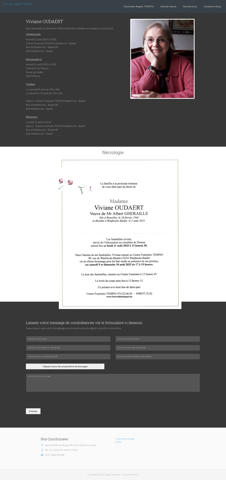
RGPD (118, 442)
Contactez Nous (212, 6)
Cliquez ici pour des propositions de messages (65, 366)
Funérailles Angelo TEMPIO (17, 3)
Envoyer (33, 411)
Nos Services (190, 6)
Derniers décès (168, 6)
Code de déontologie (125, 438)
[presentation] (50, 401)
